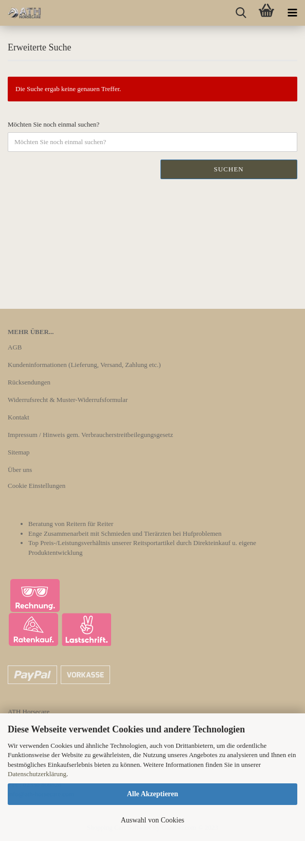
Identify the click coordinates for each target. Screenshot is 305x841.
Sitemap (19, 452)
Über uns (20, 470)
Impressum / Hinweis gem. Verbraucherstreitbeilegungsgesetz (90, 435)
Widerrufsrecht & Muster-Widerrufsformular (68, 400)
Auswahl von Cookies (153, 820)
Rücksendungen (29, 382)
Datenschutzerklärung (37, 774)
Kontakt (18, 417)
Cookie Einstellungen (36, 485)
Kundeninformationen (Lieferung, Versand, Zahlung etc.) (84, 365)
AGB (15, 347)
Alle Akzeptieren (152, 794)
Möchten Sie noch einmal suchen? (53, 124)
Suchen (229, 169)
